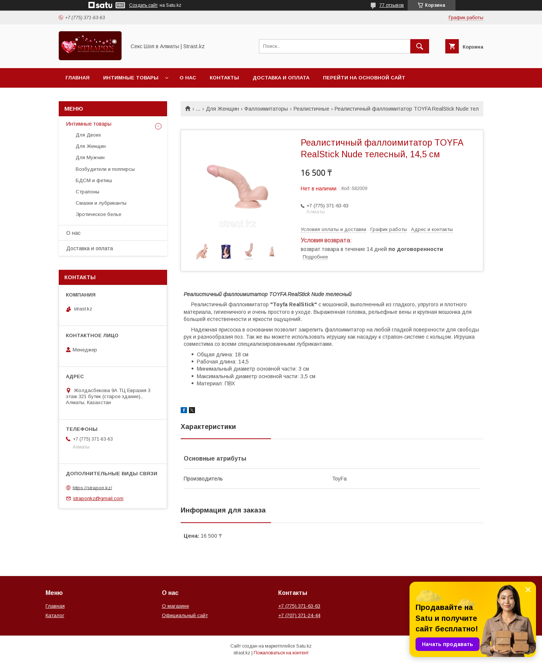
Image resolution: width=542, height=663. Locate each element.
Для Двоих (88, 135)
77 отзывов (391, 5)
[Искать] (419, 46)
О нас (188, 78)
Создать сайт (143, 5)
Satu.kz (304, 646)
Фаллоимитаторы (266, 109)
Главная (77, 78)
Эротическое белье (98, 214)
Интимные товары (130, 78)
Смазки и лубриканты (101, 203)
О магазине (175, 606)
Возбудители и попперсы (105, 169)
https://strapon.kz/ (92, 487)
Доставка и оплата (281, 78)
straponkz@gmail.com (98, 498)
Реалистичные (311, 109)
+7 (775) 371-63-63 (299, 606)
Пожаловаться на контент (281, 652)
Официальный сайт (185, 615)
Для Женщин (222, 109)
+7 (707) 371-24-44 (299, 615)
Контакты (224, 78)
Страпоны (87, 192)
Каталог (55, 615)
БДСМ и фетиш (94, 180)
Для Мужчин (90, 157)
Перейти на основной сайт (364, 78)
